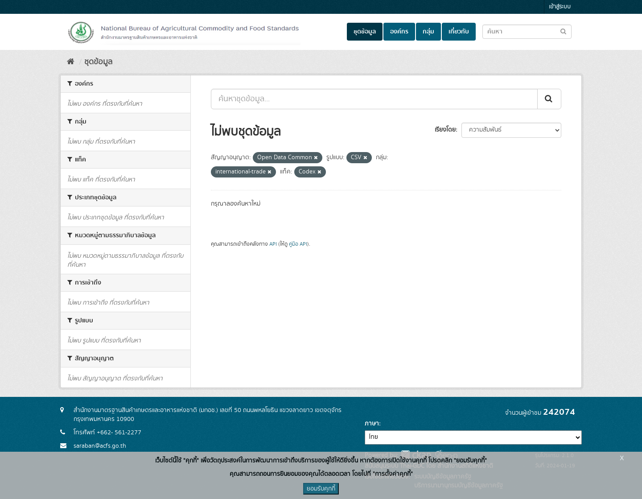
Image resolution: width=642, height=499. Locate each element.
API (273, 244)
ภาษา (372, 423)
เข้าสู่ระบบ (560, 7)
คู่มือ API (298, 244)
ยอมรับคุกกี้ (321, 488)
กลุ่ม (428, 32)
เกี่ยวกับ (459, 32)
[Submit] (549, 99)
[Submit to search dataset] (563, 31)
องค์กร (399, 32)
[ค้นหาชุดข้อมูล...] (374, 99)
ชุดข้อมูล (365, 32)
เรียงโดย (445, 129)
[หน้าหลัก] (70, 62)
